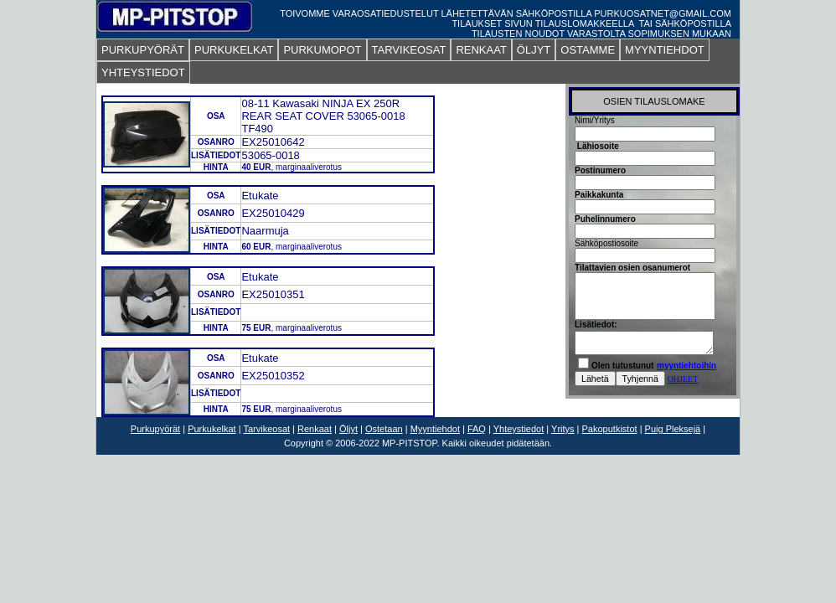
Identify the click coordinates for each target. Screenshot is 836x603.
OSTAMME (587, 50)
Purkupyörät (155, 429)
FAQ (476, 429)
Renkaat (314, 429)
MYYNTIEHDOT (664, 50)
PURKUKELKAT (233, 50)
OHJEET (683, 379)
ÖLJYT (533, 50)
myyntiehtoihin (686, 365)
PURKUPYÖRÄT (142, 50)
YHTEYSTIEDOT (143, 72)
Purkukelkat (211, 429)
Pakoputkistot (609, 429)
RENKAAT (481, 50)
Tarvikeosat (266, 429)
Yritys (563, 429)
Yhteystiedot (518, 429)
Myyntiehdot (435, 429)
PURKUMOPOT (322, 50)
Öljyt (348, 429)
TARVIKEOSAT (409, 50)
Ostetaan (384, 429)
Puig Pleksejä (673, 429)
